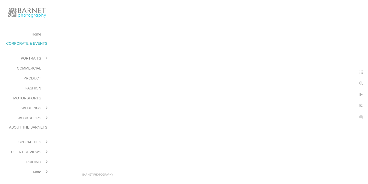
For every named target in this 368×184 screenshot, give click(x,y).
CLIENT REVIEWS (26, 152)
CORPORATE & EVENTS (26, 43)
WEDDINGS (31, 108)
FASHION (33, 88)
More (37, 172)
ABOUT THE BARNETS (28, 127)
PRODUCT (32, 78)
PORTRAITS (31, 58)
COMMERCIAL (29, 68)
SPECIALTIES (29, 142)
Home (36, 34)
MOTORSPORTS (27, 98)
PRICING (33, 162)
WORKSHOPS (29, 118)
